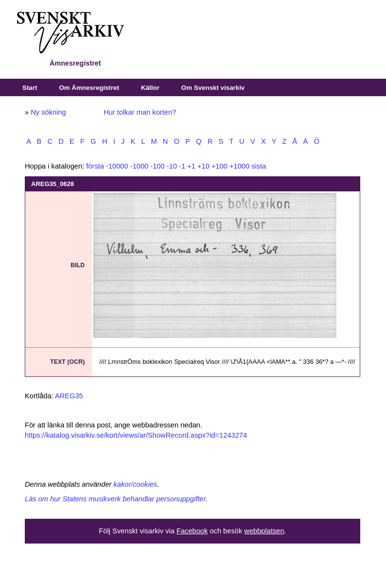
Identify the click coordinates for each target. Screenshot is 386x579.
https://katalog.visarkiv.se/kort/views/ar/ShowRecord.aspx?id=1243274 (136, 435)
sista (258, 166)
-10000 (117, 166)
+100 (219, 166)
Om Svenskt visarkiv (213, 87)
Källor (150, 87)
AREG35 (69, 396)
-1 (182, 166)
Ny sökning (48, 112)
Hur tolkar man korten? (140, 112)
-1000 (139, 166)
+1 (191, 166)
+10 (203, 166)
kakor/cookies (136, 484)
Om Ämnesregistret (89, 87)
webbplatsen (264, 531)
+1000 (239, 166)
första (95, 166)
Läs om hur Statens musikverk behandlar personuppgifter (115, 499)
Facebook (192, 531)
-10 (172, 166)
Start (29, 87)
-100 (157, 166)
